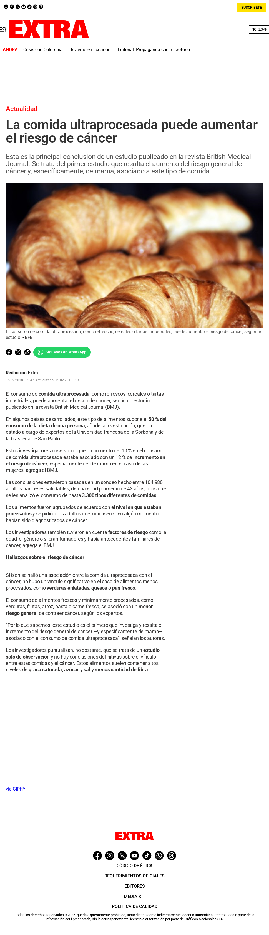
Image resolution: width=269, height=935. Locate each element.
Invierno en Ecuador (90, 49)
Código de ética (135, 865)
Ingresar (258, 29)
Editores (134, 886)
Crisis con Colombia (42, 49)
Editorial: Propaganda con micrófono (154, 49)
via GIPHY (16, 789)
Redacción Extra (22, 373)
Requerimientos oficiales (134, 876)
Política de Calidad (134, 906)
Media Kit (134, 896)
